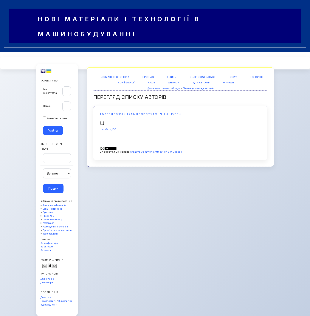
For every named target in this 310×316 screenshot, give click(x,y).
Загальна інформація (54, 205)
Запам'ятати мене (56, 118)
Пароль (47, 106)
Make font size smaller (44, 265)
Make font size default (49, 265)
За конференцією (49, 243)
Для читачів (47, 279)
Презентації (48, 216)
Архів (151, 82)
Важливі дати (50, 233)
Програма (47, 212)
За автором (46, 246)
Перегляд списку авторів (198, 88)
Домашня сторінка (115, 77)
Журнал (228, 82)
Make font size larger (55, 265)
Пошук (232, 77)
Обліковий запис (202, 77)
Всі (179, 114)
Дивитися (45, 297)
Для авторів (46, 282)
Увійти (172, 77)
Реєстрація (48, 223)
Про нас (148, 77)
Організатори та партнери (57, 230)
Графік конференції (52, 219)
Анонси (173, 82)
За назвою (46, 250)
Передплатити (48, 301)
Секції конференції (52, 208)
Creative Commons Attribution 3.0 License (156, 151)
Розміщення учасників (55, 226)
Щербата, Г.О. (108, 129)
